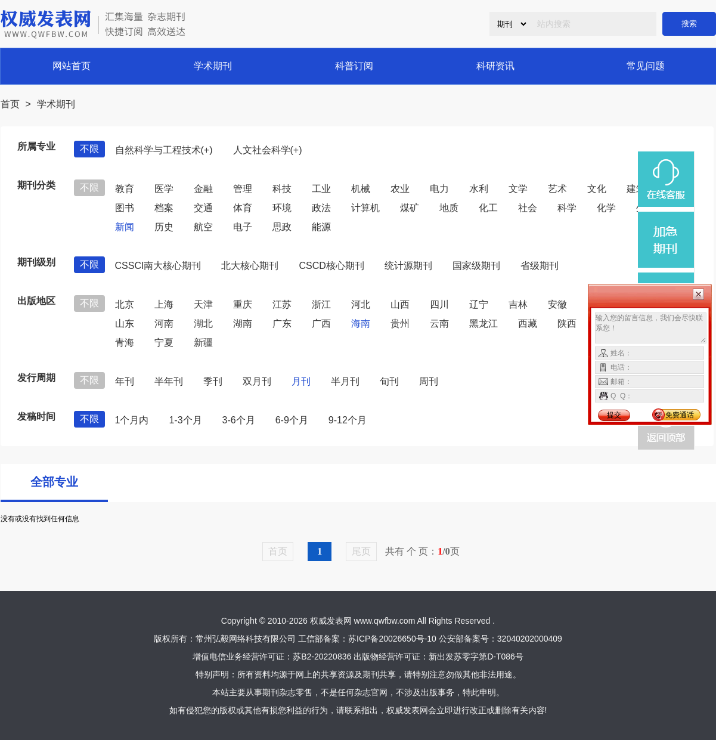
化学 (606, 208)
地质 (448, 208)
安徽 (557, 304)
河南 (163, 323)
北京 (124, 304)
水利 (478, 189)
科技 (282, 189)
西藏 (527, 323)
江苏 (282, 304)
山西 (400, 304)
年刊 (124, 381)
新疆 (203, 343)
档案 (163, 208)
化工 (488, 208)
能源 (321, 227)
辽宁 (478, 304)
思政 (282, 227)
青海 (124, 343)
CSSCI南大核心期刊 (158, 266)
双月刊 (257, 381)
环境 (282, 208)
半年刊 (168, 381)
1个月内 (132, 420)
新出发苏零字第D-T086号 (476, 656)
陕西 (566, 323)
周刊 (428, 381)
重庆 (242, 304)
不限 (89, 149)
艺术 (557, 189)
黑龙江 (483, 323)
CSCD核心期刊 (331, 266)
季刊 (212, 381)
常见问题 (646, 66)
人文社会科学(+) (267, 150)
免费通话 (679, 415)
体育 (242, 208)
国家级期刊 (476, 266)
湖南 (242, 323)
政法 (321, 208)
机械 (360, 189)
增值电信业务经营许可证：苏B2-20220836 (272, 656)
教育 (124, 189)
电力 (439, 189)
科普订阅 (354, 66)
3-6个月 (238, 420)
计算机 (365, 208)
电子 (242, 227)
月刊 (301, 381)
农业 (400, 189)
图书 (124, 208)
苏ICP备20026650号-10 (392, 638)
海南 (360, 323)
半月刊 (345, 381)
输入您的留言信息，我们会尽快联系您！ (651, 328)
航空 (203, 227)
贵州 (400, 323)
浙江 (321, 304)
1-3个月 (185, 420)
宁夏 (163, 343)
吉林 (518, 304)
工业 (321, 189)
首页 (10, 104)
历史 (163, 227)
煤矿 (409, 208)
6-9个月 (291, 420)
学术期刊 (213, 66)
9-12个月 (347, 420)
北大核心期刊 (249, 266)
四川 (439, 304)
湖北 (203, 323)
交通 (203, 208)
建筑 (636, 189)
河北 (360, 304)
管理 (242, 189)
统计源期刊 (408, 266)
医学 (163, 189)
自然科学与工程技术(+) (164, 150)
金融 (203, 189)
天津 (203, 304)
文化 (596, 189)
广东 (282, 323)
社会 (527, 208)
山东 (124, 323)
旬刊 (389, 381)
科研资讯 (495, 66)
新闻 (124, 227)
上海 (163, 304)
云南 (439, 323)
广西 (321, 323)
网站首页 (71, 66)
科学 (566, 208)
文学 (518, 189)
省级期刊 (539, 266)
